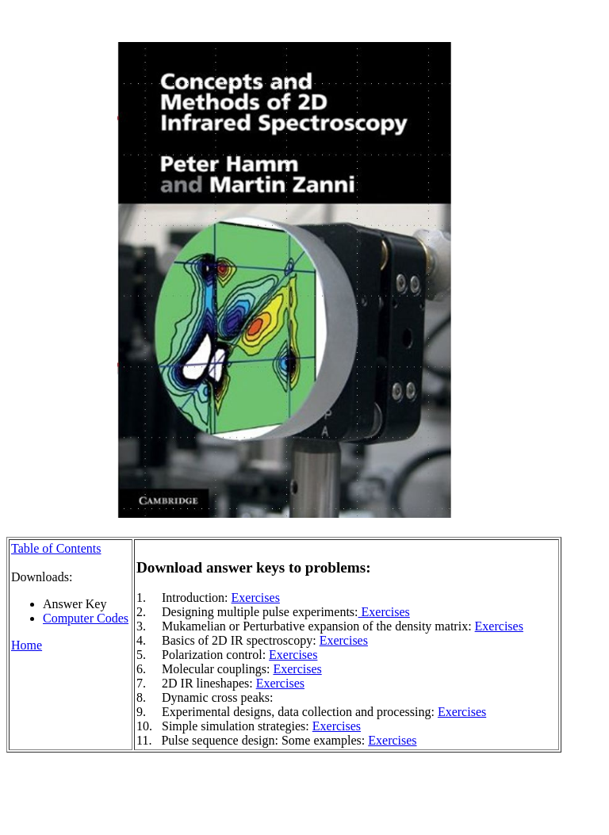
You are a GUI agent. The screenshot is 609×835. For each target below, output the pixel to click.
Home (26, 645)
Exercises (256, 597)
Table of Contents (56, 548)
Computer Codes (85, 618)
